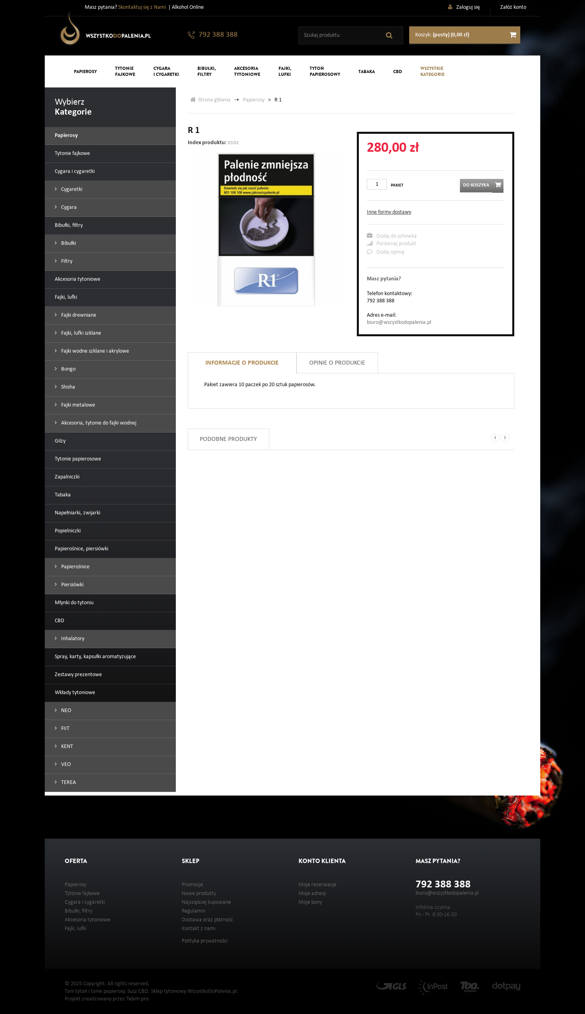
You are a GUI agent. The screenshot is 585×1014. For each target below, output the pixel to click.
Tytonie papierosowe (78, 459)
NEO (65, 711)
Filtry (66, 261)
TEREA (68, 783)
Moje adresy (312, 894)
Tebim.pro (137, 999)
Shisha (67, 387)
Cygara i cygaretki (75, 172)
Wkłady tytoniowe (75, 693)
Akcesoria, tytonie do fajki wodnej (98, 423)
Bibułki (68, 243)
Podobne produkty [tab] (228, 439)
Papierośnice (75, 567)
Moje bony (310, 902)
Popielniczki (68, 531)
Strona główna (210, 99)
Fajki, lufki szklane (80, 333)
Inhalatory (72, 639)
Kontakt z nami (198, 929)
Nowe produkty (199, 894)
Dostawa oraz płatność (207, 920)
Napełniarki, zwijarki (77, 513)
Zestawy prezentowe (78, 675)
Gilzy (60, 441)
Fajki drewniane (78, 315)
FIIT (65, 729)
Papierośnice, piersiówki (81, 549)
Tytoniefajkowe (125, 71)
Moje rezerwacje (317, 885)
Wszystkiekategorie (432, 71)
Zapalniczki (67, 477)
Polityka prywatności (205, 941)
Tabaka (366, 71)
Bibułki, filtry (69, 225)
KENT (66, 747)
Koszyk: (442, 35)
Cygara (68, 207)
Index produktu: (207, 143)
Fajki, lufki (66, 297)
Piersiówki (72, 585)
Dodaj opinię (385, 252)
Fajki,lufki (285, 71)
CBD (397, 71)
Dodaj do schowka (392, 236)
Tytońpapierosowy (325, 71)
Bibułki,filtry (206, 71)
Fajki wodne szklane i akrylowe (94, 351)
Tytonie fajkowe (72, 154)
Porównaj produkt (391, 243)
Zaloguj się (468, 7)
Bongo (68, 369)
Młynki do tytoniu (74, 603)
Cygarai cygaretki (166, 71)
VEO (65, 765)
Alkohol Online (188, 7)
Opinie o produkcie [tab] (337, 363)
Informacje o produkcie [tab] (242, 363)
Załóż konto (513, 7)
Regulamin (193, 911)
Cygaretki (71, 189)
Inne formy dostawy (389, 212)
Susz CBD (137, 991)
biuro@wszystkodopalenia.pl (399, 322)
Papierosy (85, 71)
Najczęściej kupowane (206, 902)
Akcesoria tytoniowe (77, 279)
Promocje (192, 885)
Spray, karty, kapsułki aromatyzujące (95, 657)
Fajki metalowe (77, 405)
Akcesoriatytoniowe (247, 71)
